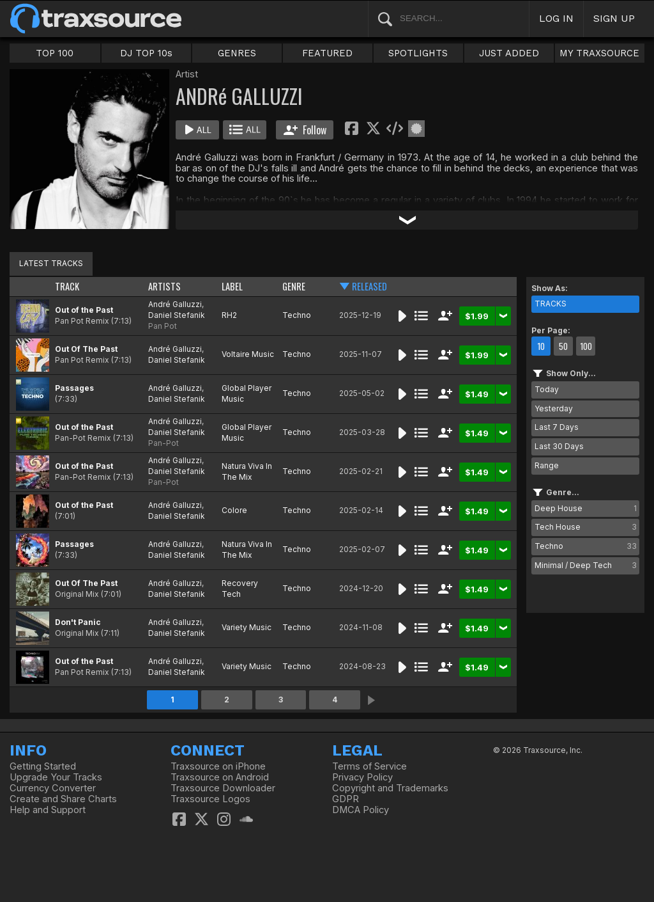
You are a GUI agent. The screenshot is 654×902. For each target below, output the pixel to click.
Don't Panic (78, 622)
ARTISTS (164, 286)
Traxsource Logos (210, 799)
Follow (305, 130)
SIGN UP (614, 18)
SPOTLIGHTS (418, 53)
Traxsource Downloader (223, 788)
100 (586, 346)
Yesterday (554, 408)
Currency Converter (53, 788)
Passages (74, 388)
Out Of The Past (86, 349)
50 (563, 346)
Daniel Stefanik (176, 315)
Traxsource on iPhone (218, 766)
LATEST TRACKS (51, 263)
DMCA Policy (360, 810)
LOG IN (556, 18)
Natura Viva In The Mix (247, 471)
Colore (234, 510)
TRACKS (551, 303)
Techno (296, 315)
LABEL (232, 286)
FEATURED (327, 53)
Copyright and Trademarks (390, 788)
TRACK (67, 286)
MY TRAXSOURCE (599, 53)
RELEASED (369, 286)
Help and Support (48, 810)
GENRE (293, 286)
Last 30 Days (559, 446)
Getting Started (43, 766)
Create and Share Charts (63, 799)
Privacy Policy (362, 777)
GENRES (237, 53)
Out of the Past (84, 310)
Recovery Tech (240, 588)
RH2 (229, 315)
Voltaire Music (248, 354)
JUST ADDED (509, 53)
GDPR (345, 799)
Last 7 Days (557, 427)
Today (547, 389)
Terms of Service (369, 766)
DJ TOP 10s (146, 53)
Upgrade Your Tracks (56, 777)
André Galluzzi (175, 304)
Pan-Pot (163, 443)
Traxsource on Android (220, 777)
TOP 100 (54, 53)
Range (547, 465)
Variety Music (246, 627)
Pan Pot (162, 326)
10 (541, 346)
